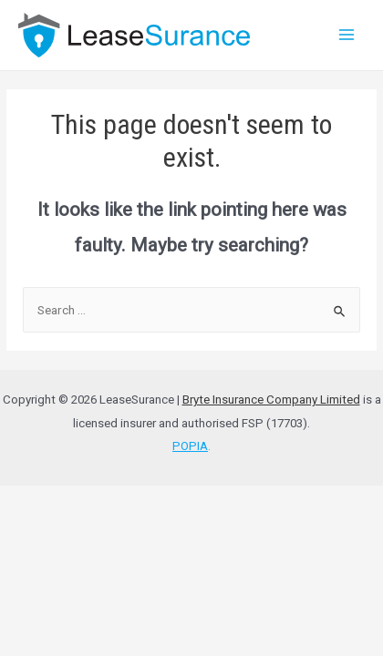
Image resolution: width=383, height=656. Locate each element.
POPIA (190, 446)
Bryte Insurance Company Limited (271, 399)
